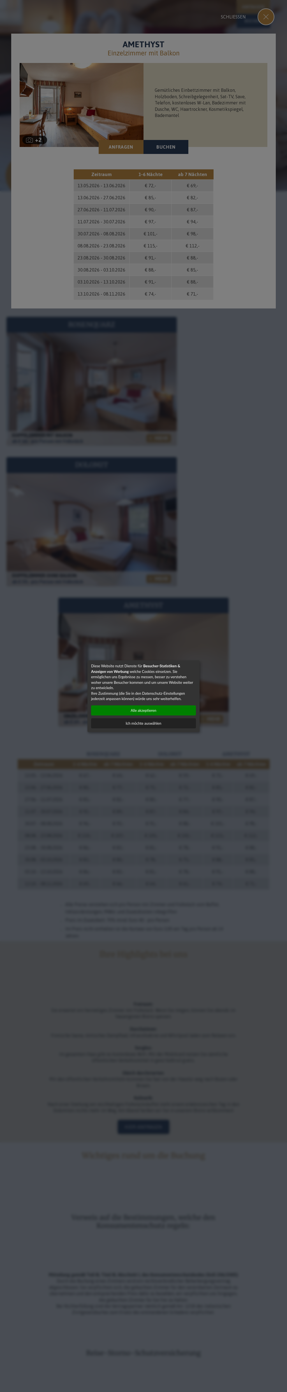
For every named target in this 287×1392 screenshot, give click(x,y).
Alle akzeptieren (143, 710)
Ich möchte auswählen (143, 723)
